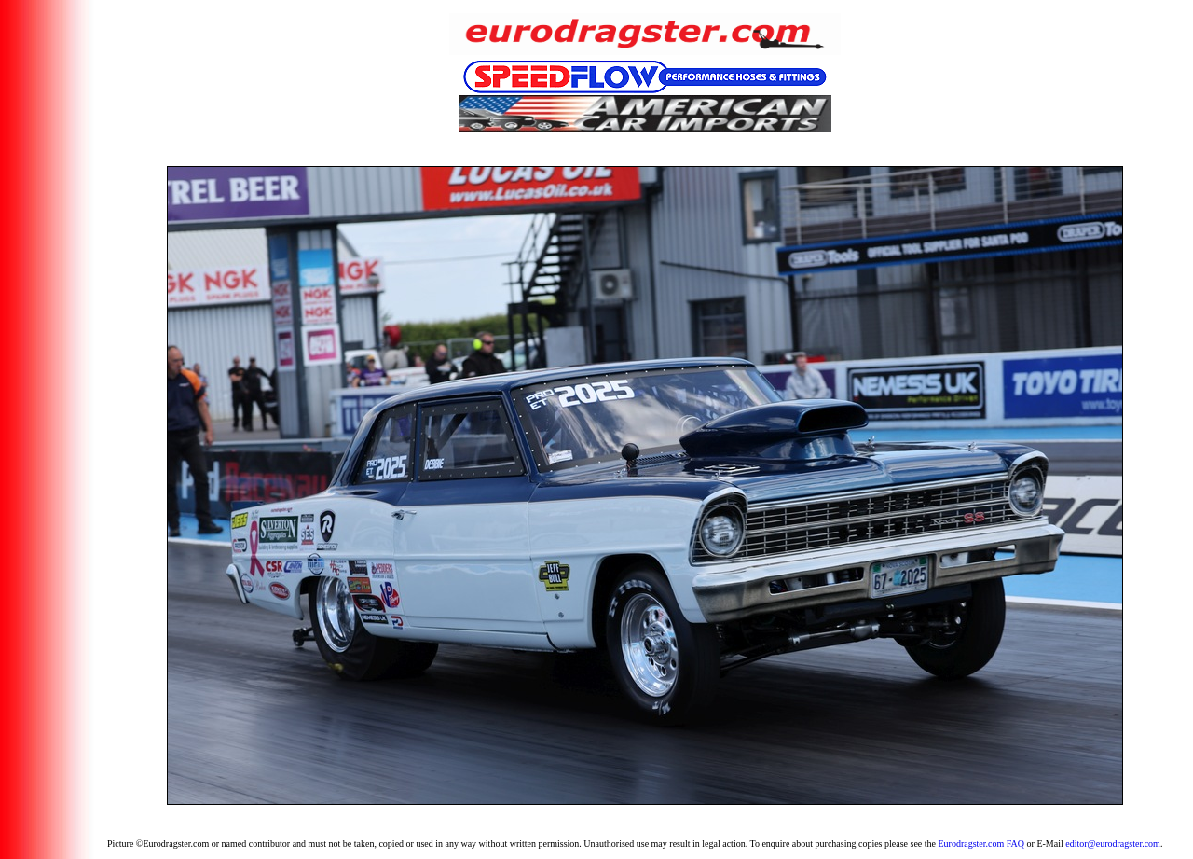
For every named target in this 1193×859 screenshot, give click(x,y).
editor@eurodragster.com (1112, 843)
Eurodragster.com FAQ (981, 843)
